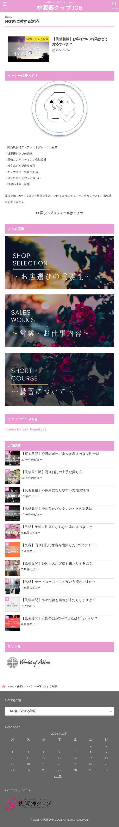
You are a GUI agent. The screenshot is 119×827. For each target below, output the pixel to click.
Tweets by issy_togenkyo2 (25, 429)
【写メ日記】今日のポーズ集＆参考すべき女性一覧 (60, 454)
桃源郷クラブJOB (59, 7)
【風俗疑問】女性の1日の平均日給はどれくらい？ (59, 618)
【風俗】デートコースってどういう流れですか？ (58, 581)
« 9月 (57, 776)
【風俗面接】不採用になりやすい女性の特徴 (55, 490)
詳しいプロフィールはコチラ (61, 213)
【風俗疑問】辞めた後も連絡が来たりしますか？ (58, 600)
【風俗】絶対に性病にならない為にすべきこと (57, 527)
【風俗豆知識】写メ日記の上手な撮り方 (51, 472)
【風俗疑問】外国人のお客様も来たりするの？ (57, 563)
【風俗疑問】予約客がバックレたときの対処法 (57, 508)
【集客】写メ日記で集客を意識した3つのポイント (59, 545)
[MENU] (4, 5)
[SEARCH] (114, 5)
